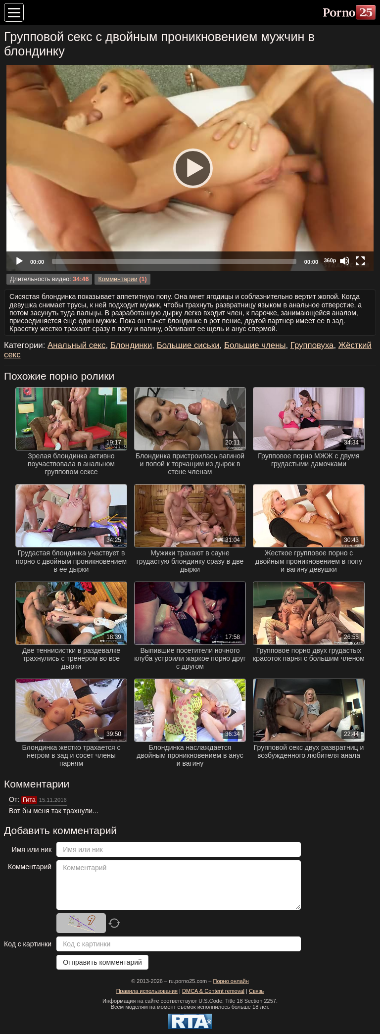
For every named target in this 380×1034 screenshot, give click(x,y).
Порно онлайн (230, 981)
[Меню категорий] (14, 12)
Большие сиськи (188, 345)
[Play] (190, 168)
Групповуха (312, 345)
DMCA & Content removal (213, 991)
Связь (256, 991)
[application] (190, 168)
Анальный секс (76, 345)
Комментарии (117, 279)
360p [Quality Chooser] (330, 260)
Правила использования (147, 991)
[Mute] (344, 260)
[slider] (174, 261)
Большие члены (255, 345)
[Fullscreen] (360, 260)
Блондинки (131, 345)
